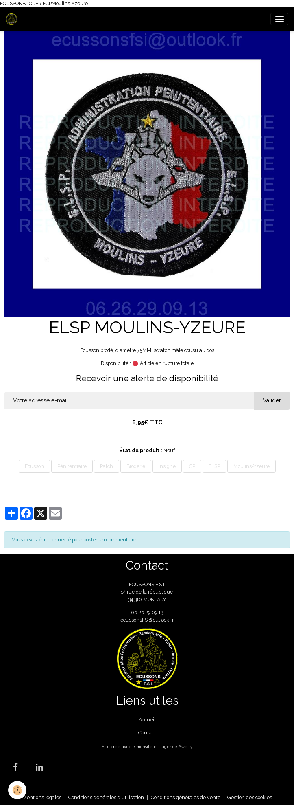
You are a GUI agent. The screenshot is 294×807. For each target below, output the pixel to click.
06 (134, 612)
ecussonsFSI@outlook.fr (147, 620)
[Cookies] (17, 790)
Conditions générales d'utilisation (106, 797)
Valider (272, 400)
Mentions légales (41, 797)
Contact (147, 733)
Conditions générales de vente (185, 797)
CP (192, 466)
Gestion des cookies (249, 797)
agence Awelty (177, 746)
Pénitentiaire (72, 466)
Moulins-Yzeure (251, 466)
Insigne (167, 466)
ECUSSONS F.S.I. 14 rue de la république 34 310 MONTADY (147, 592)
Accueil (147, 720)
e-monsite (142, 746)
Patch (106, 466)
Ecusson (34, 466)
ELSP (214, 466)
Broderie (135, 466)
